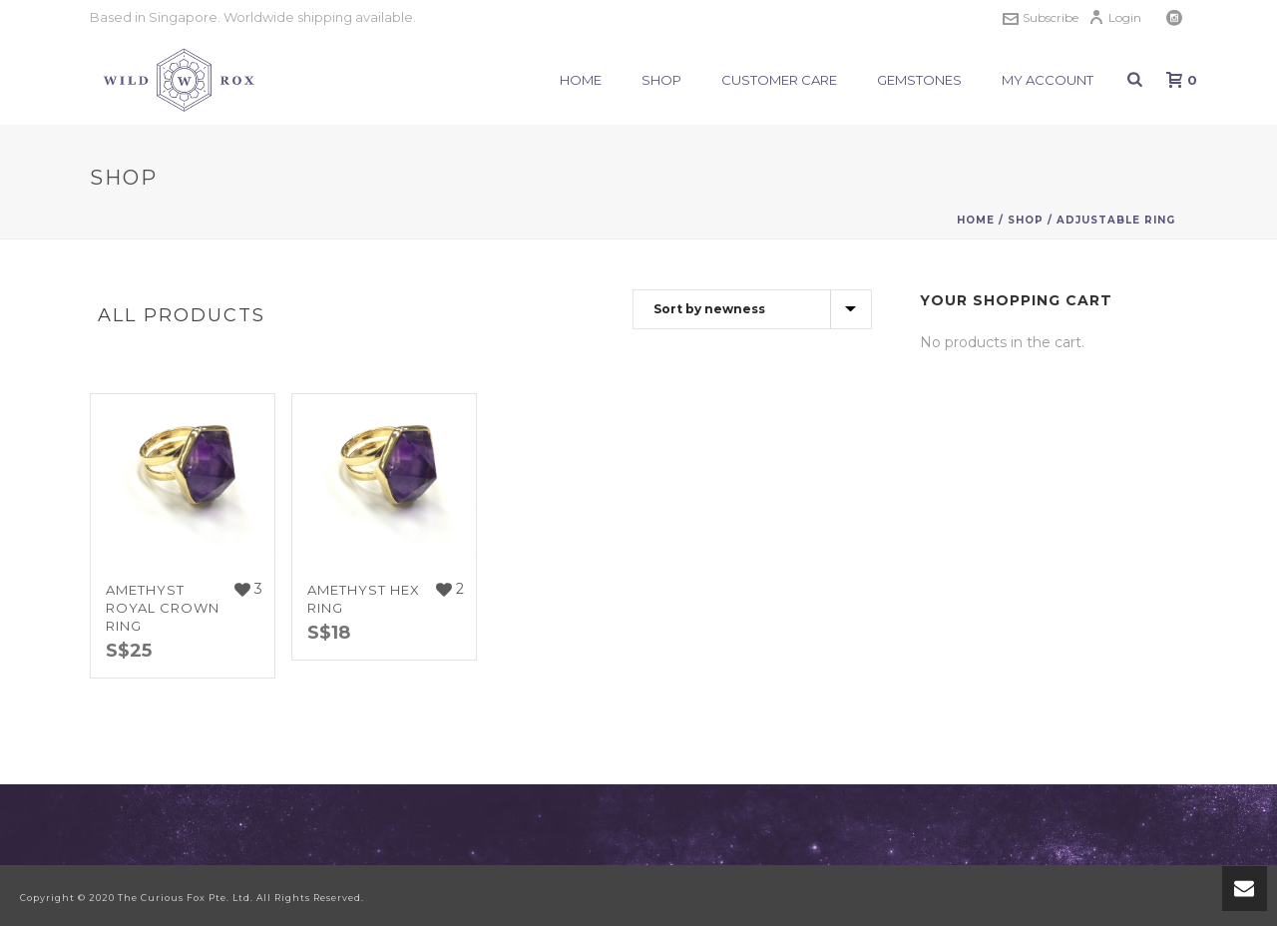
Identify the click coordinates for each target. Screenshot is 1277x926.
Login (1114, 17)
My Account (1047, 80)
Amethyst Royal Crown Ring (162, 608)
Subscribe (1040, 17)
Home (581, 80)
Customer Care (779, 80)
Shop (661, 80)
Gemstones (919, 80)
